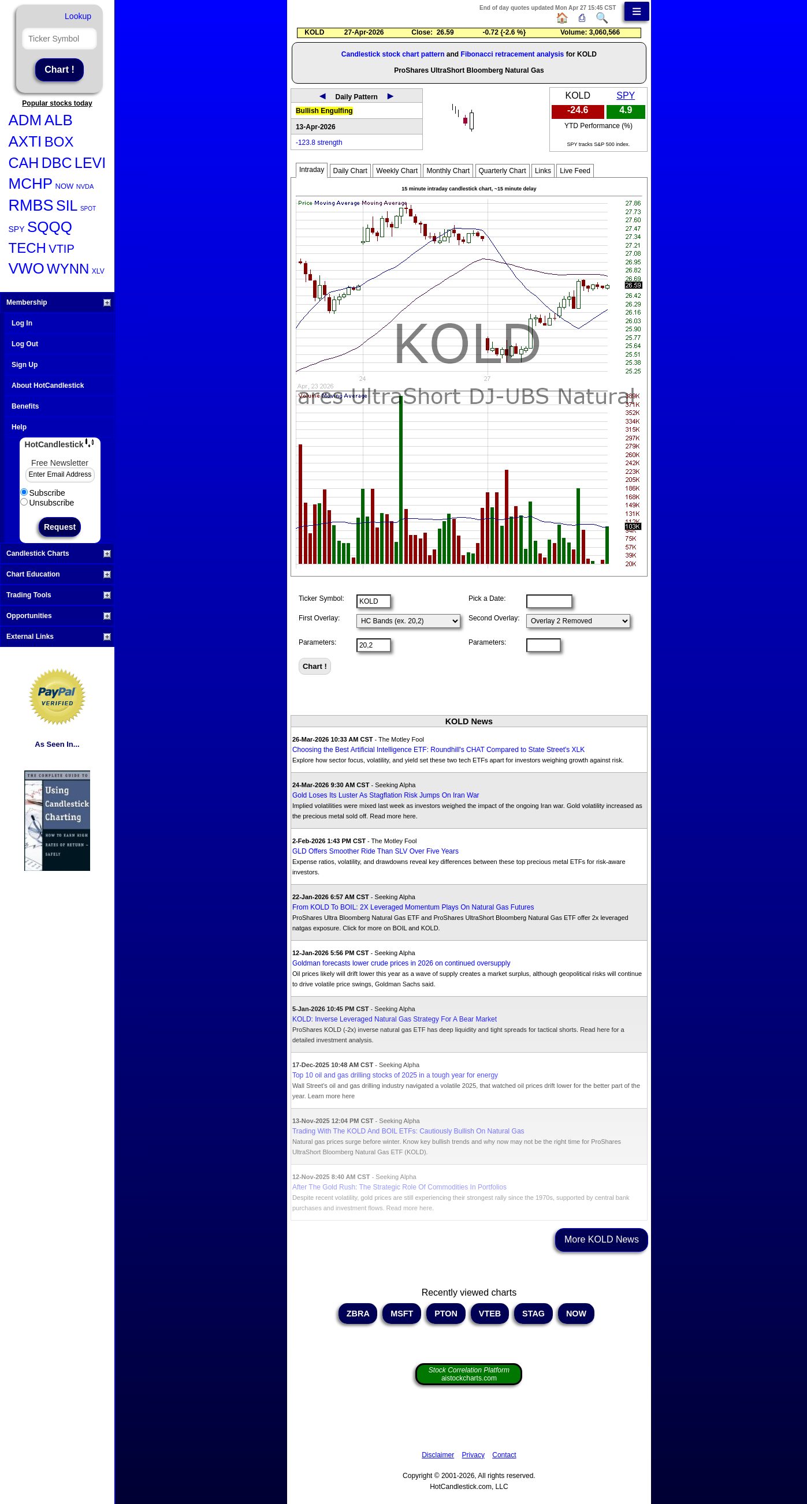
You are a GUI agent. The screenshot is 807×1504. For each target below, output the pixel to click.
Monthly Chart (448, 171)
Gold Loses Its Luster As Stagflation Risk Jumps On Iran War (385, 795)
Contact (504, 1455)
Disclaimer (438, 1455)
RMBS (31, 205)
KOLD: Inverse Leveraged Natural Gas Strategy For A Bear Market (394, 1019)
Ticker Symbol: (321, 598)
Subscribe (42, 492)
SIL (67, 205)
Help (19, 427)
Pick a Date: (487, 598)
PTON (446, 1313)
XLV (98, 271)
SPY (17, 229)
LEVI (90, 163)
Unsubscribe (47, 502)
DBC (57, 163)
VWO (26, 268)
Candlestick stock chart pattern (393, 54)
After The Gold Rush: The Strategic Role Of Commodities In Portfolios (399, 1187)
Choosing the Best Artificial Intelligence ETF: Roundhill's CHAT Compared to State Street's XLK (438, 750)
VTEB (490, 1313)
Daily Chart (350, 171)
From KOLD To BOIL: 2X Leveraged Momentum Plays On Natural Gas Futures (413, 907)
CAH (24, 163)
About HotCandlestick (48, 385)
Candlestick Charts (58, 553)
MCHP (31, 183)
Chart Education (58, 574)
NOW (64, 186)
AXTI (25, 141)
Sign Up (25, 365)
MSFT (401, 1313)
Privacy (473, 1455)
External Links (58, 637)
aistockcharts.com (469, 1374)
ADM (25, 120)
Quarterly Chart (502, 171)
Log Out (25, 344)
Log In (22, 323)
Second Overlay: (494, 618)
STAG (533, 1313)
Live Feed (575, 171)
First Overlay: (319, 618)
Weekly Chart (397, 171)
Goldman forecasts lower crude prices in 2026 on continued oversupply (401, 963)
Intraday (311, 170)
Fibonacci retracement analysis (512, 54)
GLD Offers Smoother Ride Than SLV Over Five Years (375, 851)
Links (543, 171)
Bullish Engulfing (324, 111)
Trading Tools (58, 595)
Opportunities (58, 616)
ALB (58, 120)
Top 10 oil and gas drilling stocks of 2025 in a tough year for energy (395, 1075)
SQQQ (49, 226)
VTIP (61, 248)
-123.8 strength (319, 143)
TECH (27, 248)
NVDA (85, 186)
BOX (59, 141)
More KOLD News (601, 1239)
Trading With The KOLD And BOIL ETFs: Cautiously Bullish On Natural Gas (408, 1131)
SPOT (88, 208)
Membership (58, 302)
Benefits (25, 406)
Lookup (78, 16)
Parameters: (317, 642)
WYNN (68, 268)
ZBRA (357, 1313)
